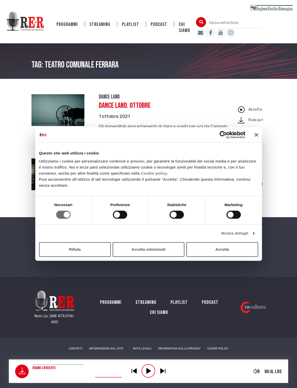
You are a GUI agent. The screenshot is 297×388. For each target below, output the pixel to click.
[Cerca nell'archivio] (233, 22)
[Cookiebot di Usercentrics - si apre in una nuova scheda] (223, 135)
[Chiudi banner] (256, 135)
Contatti (75, 348)
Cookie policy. (154, 173)
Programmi (67, 24)
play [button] (148, 371)
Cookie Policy (217, 348)
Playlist (130, 24)
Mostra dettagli (234, 233)
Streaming (99, 24)
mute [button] (256, 371)
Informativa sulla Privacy (179, 348)
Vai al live (273, 372)
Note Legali (142, 348)
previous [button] (134, 370)
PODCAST (159, 24)
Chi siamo (184, 27)
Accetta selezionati (148, 249)
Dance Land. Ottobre (125, 105)
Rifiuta (75, 249)
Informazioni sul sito (106, 348)
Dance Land (109, 96)
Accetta (222, 249)
